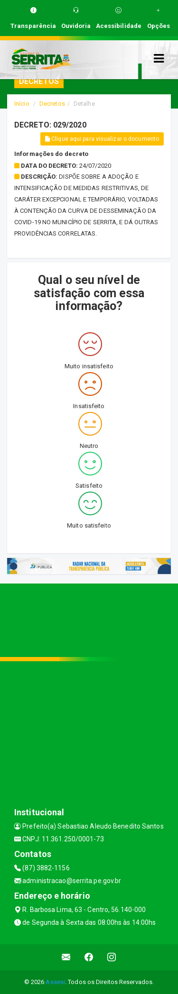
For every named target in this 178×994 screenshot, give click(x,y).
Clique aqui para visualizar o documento (102, 139)
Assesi (55, 981)
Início (21, 103)
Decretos (52, 103)
